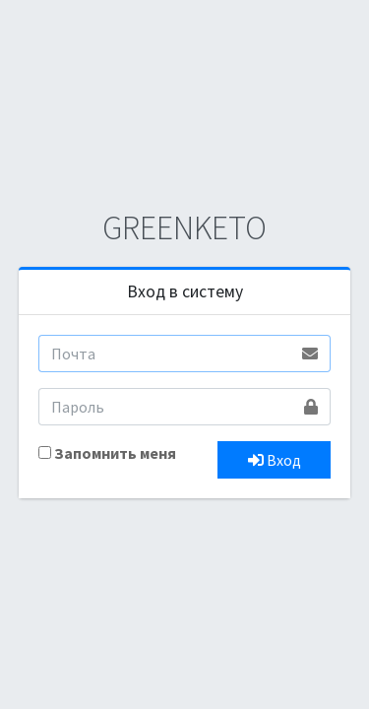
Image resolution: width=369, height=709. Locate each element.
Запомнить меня (115, 453)
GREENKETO (184, 227)
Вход (274, 460)
